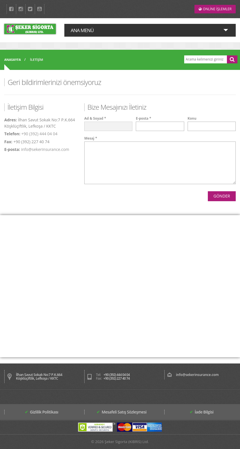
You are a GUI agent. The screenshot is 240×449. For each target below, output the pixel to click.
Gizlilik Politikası (41, 412)
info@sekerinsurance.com (45, 149)
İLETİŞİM (36, 59)
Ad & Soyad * (95, 118)
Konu (192, 118)
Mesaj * (90, 138)
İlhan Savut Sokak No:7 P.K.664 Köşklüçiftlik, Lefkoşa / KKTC (39, 376)
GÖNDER (222, 196)
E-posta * (143, 118)
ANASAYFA (12, 59)
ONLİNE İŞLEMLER (215, 9)
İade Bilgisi (202, 412)
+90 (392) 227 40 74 (116, 378)
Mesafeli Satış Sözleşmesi (121, 412)
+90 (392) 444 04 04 (39, 133)
